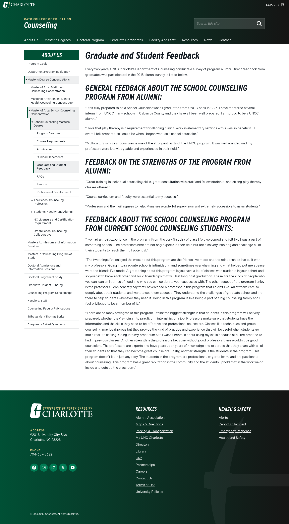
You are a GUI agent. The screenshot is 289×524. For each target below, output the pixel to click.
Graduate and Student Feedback (51, 166)
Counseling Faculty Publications (49, 308)
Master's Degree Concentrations (49, 79)
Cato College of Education (47, 19)
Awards (42, 184)
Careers (142, 471)
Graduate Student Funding (45, 285)
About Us (31, 40)
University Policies (149, 492)
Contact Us (144, 478)
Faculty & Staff (37, 300)
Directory (143, 444)
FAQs (40, 176)
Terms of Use (145, 485)
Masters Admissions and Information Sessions (52, 244)
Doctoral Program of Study (45, 277)
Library (141, 451)
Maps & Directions (149, 424)
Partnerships (145, 465)
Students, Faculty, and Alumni (53, 211)
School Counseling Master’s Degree (52, 123)
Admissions (44, 149)
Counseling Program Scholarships (50, 293)
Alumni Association (150, 418)
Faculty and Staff (162, 40)
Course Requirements (51, 141)
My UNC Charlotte (149, 438)
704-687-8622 (41, 454)
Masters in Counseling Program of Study (50, 255)
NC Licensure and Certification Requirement (54, 221)
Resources (190, 40)
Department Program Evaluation (49, 72)
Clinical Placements (50, 157)
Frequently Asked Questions (46, 324)
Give (139, 458)
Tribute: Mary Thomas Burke (46, 316)
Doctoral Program (90, 40)
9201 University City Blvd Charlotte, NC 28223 (48, 437)
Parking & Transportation (154, 431)
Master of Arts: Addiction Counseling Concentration (48, 89)
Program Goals (37, 63)
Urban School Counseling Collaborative (50, 232)
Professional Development (54, 192)
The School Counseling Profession (49, 201)
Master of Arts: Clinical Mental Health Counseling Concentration (52, 100)
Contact (225, 40)
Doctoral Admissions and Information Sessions (44, 267)
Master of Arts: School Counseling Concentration (53, 112)
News (208, 40)
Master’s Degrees (58, 40)
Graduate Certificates (126, 40)
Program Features (48, 133)
